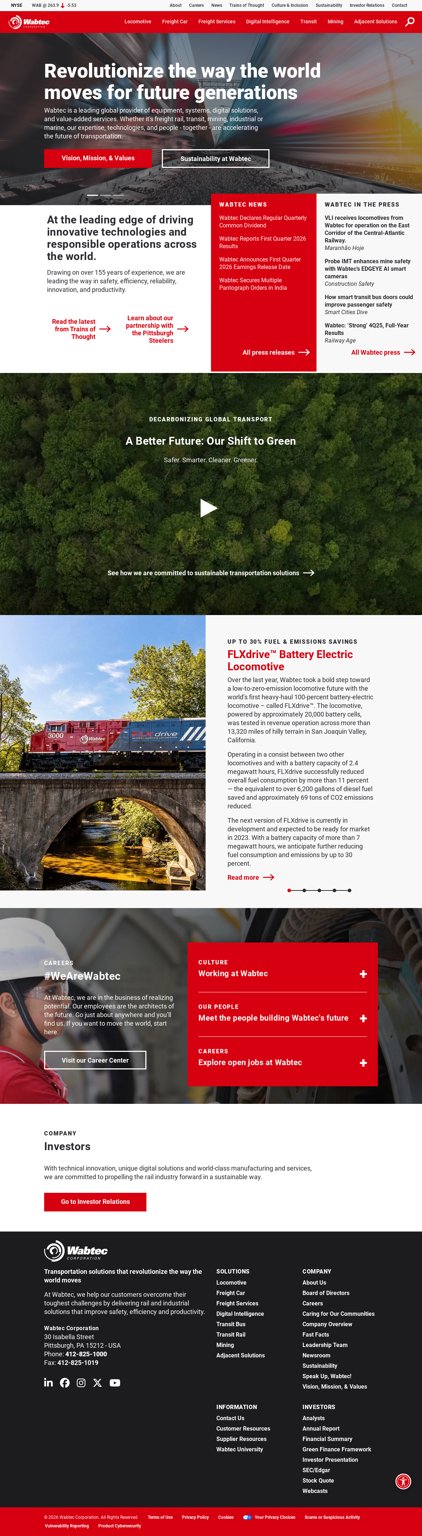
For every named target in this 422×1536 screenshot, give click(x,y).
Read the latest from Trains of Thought (81, 329)
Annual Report (321, 1428)
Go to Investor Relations (104, 1200)
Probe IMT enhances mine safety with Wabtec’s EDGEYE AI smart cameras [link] (368, 269)
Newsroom (316, 1355)
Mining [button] (335, 21)
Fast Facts (316, 1334)
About (176, 5)
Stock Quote (318, 1480)
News (216, 5)
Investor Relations (367, 5)
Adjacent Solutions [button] (375, 21)
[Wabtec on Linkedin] (48, 1384)
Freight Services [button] (216, 21)
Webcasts (315, 1491)
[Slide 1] (304, 890)
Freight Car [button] (175, 21)
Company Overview (327, 1324)
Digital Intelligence (240, 1313)
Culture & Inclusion (290, 5)
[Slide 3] (334, 890)
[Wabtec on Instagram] (81, 1384)
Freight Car (230, 1293)
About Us (314, 1282)
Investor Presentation (330, 1459)
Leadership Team (325, 1345)
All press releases (276, 352)
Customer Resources (243, 1428)
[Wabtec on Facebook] (65, 1384)
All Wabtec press (383, 352)
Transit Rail (230, 1334)
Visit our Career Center (103, 1059)
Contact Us (230, 1418)
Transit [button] (308, 21)
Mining (225, 1345)
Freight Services (237, 1303)
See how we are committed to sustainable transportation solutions (211, 573)
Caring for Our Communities (339, 1313)
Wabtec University (239, 1449)
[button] (282, 970)
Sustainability (329, 5)
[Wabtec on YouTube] (115, 1384)
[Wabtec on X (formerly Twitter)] (97, 1384)
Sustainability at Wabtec (215, 158)
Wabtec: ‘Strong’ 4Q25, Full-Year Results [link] (367, 329)
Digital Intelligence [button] (268, 21)
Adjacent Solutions (240, 1355)
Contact (399, 5)
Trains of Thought (246, 5)
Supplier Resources (241, 1439)
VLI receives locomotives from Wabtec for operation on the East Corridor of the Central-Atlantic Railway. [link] (367, 229)
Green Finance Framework (337, 1449)
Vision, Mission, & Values (98, 158)
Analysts (314, 1418)
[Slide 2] (319, 890)
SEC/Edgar (316, 1470)
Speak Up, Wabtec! (327, 1376)
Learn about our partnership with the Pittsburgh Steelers (157, 329)
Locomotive (231, 1282)
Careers (196, 5)
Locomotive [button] (138, 21)
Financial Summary (327, 1439)
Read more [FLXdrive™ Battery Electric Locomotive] (251, 877)
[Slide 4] (349, 890)
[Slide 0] (289, 890)
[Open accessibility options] (403, 1481)
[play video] (211, 508)
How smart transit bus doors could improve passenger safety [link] (369, 301)
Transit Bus (230, 1324)
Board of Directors (326, 1293)
